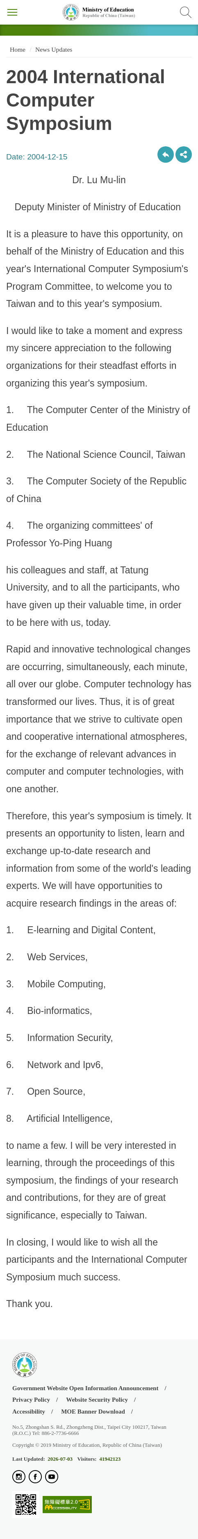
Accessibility (28, 1411)
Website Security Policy (97, 1399)
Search (185, 12)
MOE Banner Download (93, 1411)
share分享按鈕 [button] (183, 154)
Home (16, 49)
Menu (12, 12)
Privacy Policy (31, 1399)
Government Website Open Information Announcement (85, 1388)
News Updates (54, 49)
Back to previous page (165, 154)
